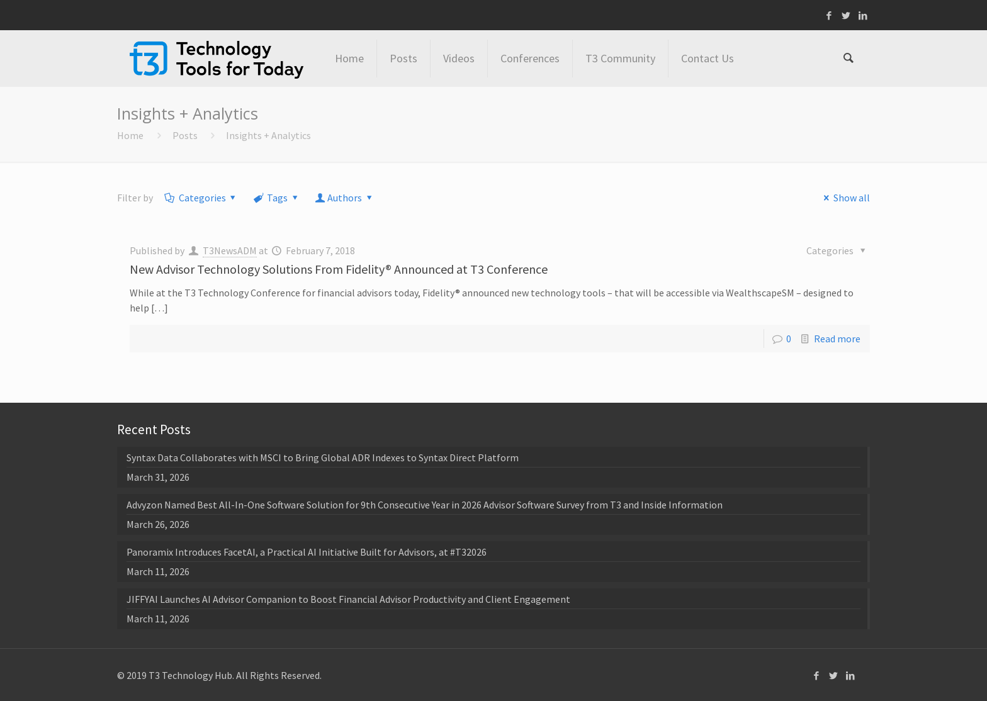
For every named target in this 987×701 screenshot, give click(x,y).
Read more (837, 338)
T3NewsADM (230, 250)
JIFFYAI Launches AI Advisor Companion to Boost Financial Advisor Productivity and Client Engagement (348, 599)
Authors (344, 197)
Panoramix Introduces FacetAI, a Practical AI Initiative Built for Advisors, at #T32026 (307, 552)
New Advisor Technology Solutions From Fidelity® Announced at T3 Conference (339, 269)
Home (130, 135)
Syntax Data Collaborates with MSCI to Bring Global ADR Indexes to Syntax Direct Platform (323, 457)
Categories (201, 197)
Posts (185, 135)
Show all (844, 197)
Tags (276, 197)
